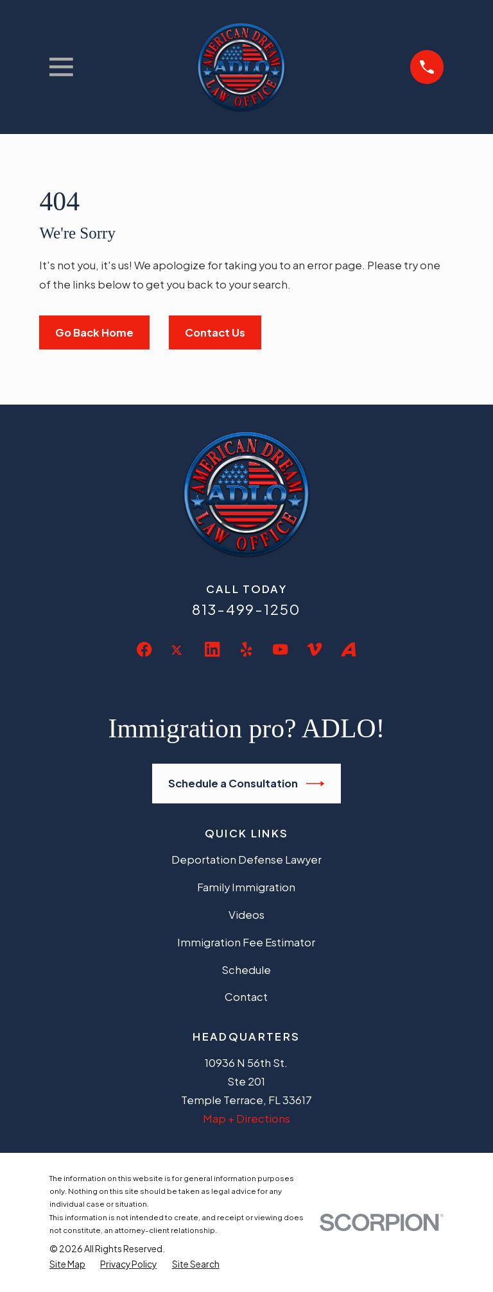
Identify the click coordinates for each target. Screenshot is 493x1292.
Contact (246, 996)
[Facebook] (144, 649)
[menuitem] (67, 1264)
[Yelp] (246, 649)
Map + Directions (246, 1118)
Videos (246, 914)
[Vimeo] (314, 649)
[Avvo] (348, 649)
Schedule (246, 970)
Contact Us (215, 332)
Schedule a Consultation (246, 784)
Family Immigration (246, 887)
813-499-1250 (246, 609)
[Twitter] (178, 660)
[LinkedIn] (212, 649)
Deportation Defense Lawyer (246, 859)
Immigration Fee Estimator (246, 942)
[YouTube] (280, 649)
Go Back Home (94, 332)
